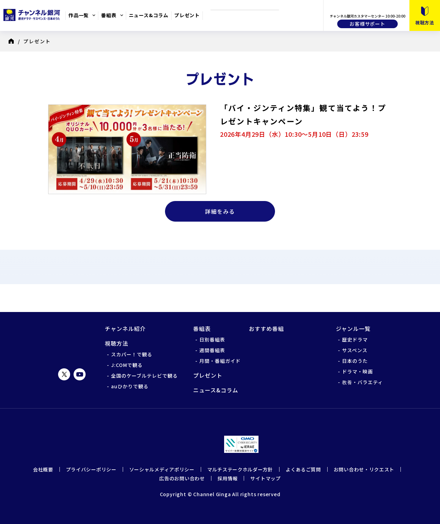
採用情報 (228, 478)
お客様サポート (367, 23)
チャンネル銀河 (72, 340)
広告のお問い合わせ (182, 478)
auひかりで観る (129, 386)
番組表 (108, 15)
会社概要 (43, 469)
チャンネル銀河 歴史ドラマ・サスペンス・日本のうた (32, 14)
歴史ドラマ (355, 339)
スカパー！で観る (131, 354)
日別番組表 (212, 339)
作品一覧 (78, 15)
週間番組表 (212, 350)
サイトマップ (265, 478)
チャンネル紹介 (125, 328)
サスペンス (354, 350)
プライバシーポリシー (91, 469)
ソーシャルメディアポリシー (162, 469)
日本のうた (355, 360)
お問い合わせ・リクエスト (364, 469)
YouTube (80, 374)
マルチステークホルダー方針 (240, 469)
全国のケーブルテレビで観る (144, 375)
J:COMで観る (127, 364)
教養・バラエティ (362, 382)
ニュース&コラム (148, 15)
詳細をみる (220, 211)
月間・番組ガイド (220, 360)
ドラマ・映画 (357, 371)
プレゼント (187, 15)
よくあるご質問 (303, 469)
